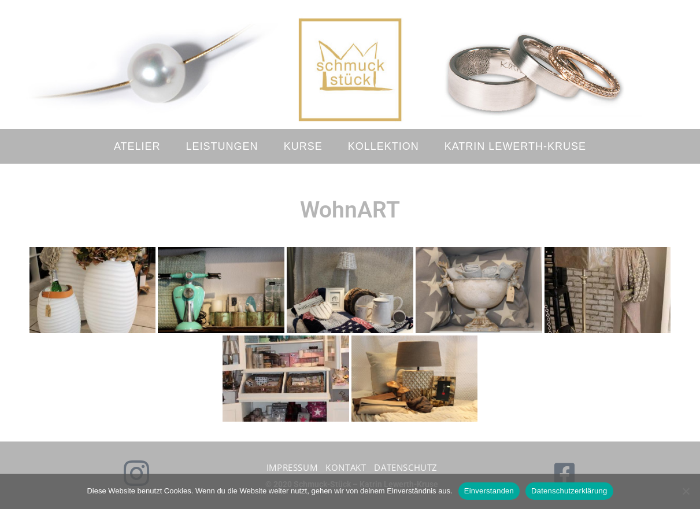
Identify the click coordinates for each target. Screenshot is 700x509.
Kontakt (345, 467)
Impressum (291, 467)
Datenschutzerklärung (569, 490)
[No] (685, 491)
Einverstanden (489, 490)
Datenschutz (406, 467)
